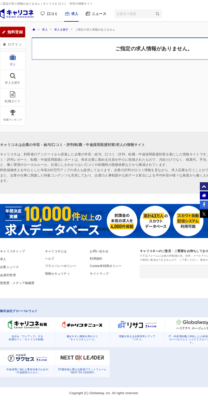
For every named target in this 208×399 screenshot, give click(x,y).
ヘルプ (49, 258)
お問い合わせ (99, 251)
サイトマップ (99, 273)
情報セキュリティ (57, 273)
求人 (75, 14)
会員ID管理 (8, 275)
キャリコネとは (56, 251)
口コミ (52, 14)
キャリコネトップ (12, 251)
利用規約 (96, 258)
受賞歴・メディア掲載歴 (17, 283)
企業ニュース (9, 267)
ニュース (99, 14)
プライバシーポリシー (60, 266)
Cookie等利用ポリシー (106, 266)
